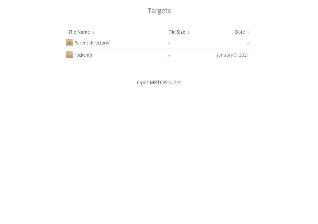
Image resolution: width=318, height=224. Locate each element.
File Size (176, 32)
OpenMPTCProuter (159, 82)
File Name (79, 32)
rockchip (79, 54)
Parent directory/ (88, 42)
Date (240, 32)
